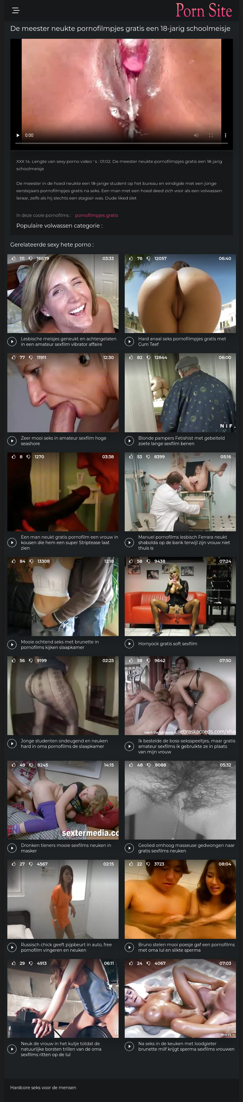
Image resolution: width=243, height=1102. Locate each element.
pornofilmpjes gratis (96, 215)
